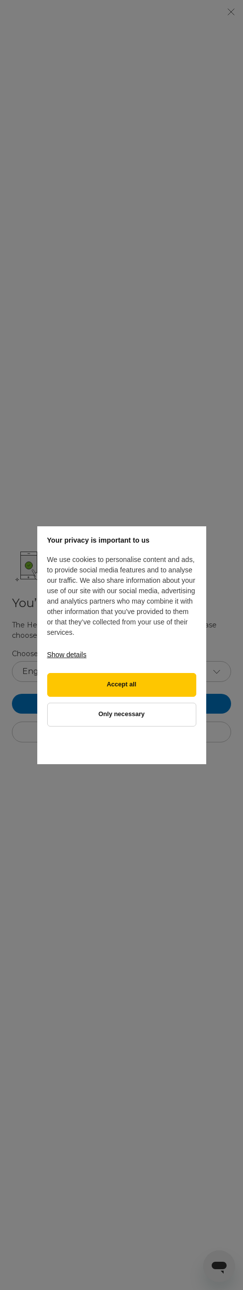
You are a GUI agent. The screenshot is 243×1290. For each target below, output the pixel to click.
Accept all (122, 684)
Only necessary (121, 714)
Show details (66, 655)
